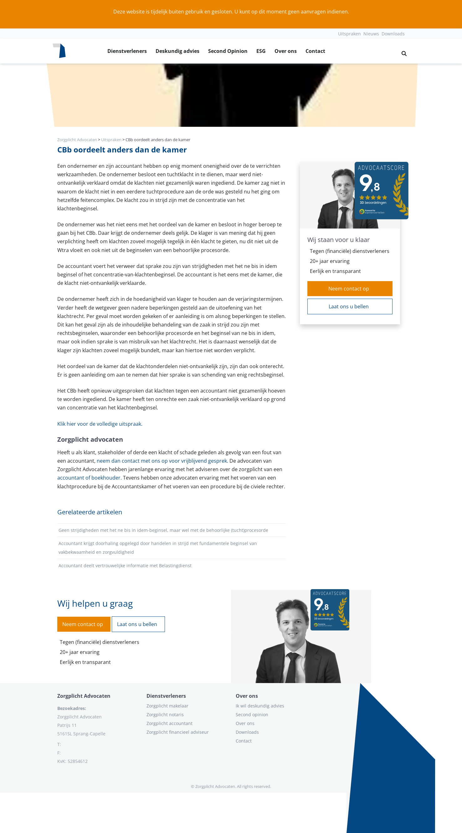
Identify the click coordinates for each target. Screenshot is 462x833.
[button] (401, 51)
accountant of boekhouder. (89, 477)
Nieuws (371, 34)
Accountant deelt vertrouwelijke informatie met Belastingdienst (125, 565)
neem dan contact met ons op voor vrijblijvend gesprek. (162, 460)
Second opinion (252, 714)
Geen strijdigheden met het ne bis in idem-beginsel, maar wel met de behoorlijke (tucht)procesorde (163, 530)
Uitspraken (349, 34)
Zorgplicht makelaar (167, 706)
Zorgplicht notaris (165, 714)
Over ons (286, 51)
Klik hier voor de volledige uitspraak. (99, 423)
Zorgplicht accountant (169, 723)
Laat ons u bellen (349, 306)
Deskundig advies (177, 51)
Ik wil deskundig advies (260, 706)
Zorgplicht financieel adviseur (177, 732)
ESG (261, 51)
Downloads (393, 34)
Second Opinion (228, 51)
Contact (315, 51)
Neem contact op (348, 288)
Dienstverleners (127, 51)
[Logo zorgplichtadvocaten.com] (59, 51)
